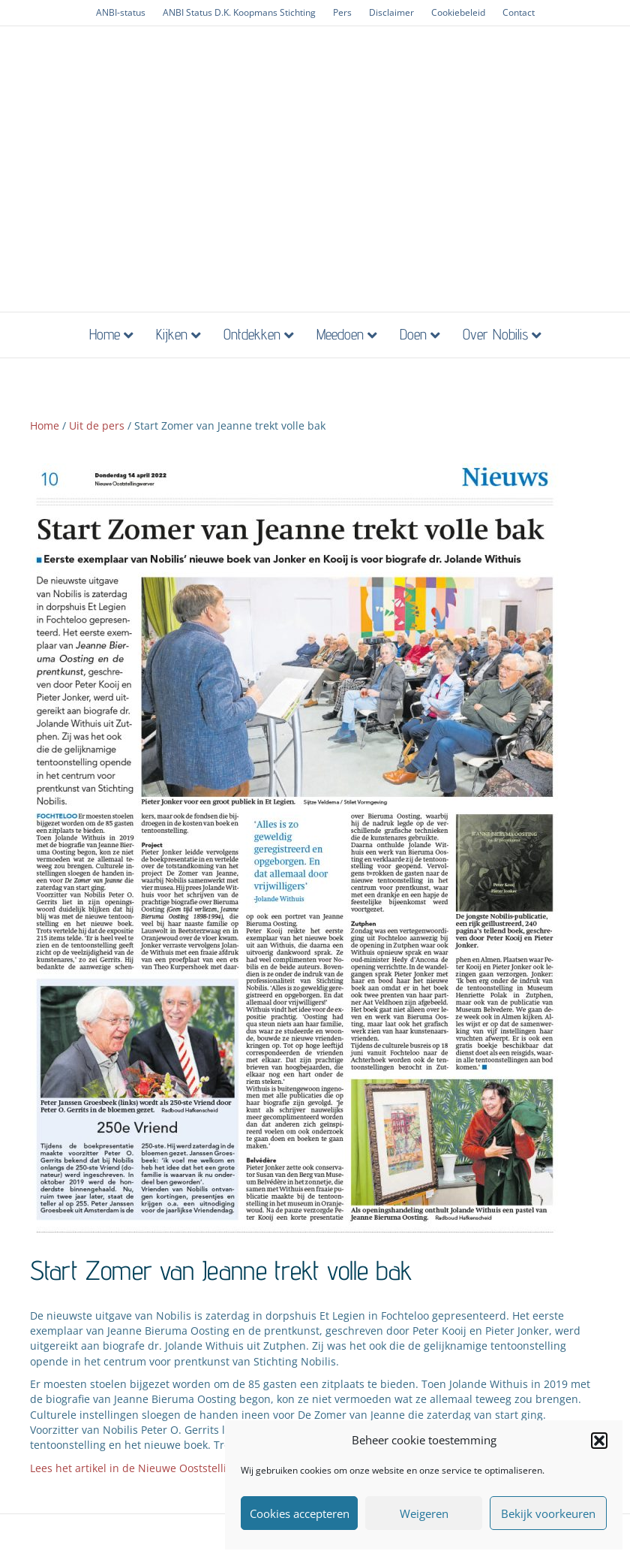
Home (104, 334)
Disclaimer (391, 12)
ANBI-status (121, 12)
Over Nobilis (495, 334)
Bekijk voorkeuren (548, 1513)
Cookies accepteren (300, 1513)
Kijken (172, 334)
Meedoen (340, 334)
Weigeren (424, 1513)
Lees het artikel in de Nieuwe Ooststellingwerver (152, 1468)
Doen (413, 334)
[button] (599, 1440)
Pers (342, 12)
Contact (518, 12)
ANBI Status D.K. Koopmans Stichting (239, 12)
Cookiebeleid (458, 12)
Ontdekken (252, 334)
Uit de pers (96, 425)
